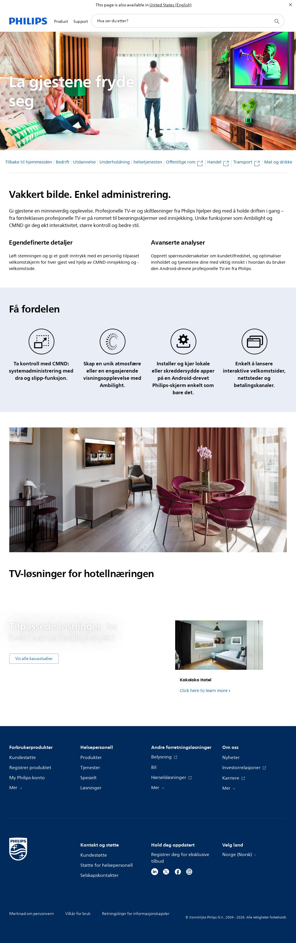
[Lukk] (290, 4)
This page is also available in (122, 5)
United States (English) (170, 5)
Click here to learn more (203, 690)
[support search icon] (276, 21)
